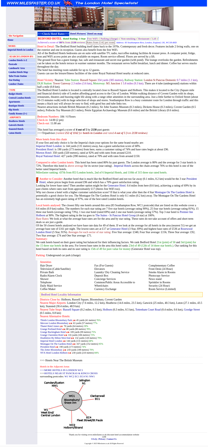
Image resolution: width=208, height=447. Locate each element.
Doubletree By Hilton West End (55, 338)
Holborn (107, 309)
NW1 (92, 376)
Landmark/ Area (17, 68)
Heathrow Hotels (17, 121)
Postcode (13, 64)
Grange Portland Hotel (51, 329)
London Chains (16, 84)
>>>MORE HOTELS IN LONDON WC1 (61, 370)
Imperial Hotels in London (20, 50)
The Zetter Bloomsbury (51, 349)
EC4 (82, 376)
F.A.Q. (94, 439)
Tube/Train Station (18, 76)
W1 (66, 376)
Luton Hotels (15, 133)
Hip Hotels (14, 109)
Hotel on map (94, 33)
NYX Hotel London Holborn (54, 352)
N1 (86, 376)
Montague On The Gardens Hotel (173, 192)
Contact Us (112, 439)
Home (10, 40)
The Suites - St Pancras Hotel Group (115, 215)
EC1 (77, 376)
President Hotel (44, 149)
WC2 (71, 376)
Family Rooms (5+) (18, 113)
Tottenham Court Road (148, 309)
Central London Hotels (20, 98)
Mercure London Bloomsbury (54, 323)
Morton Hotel (43, 152)
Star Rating (14, 80)
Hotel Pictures (78, 33)
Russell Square (71, 309)
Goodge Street (192, 309)
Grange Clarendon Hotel (52, 335)
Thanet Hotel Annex (50, 326)
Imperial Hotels (122, 165)
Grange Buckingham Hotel (53, 332)
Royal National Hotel (48, 156)
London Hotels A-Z (18, 60)
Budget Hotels (15, 94)
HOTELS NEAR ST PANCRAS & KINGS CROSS (71, 373)
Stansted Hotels (16, 129)
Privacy (102, 439)
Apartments (14, 102)
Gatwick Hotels (16, 125)
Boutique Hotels (16, 105)
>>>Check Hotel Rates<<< (53, 33)
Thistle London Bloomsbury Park (56, 320)
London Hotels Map (18, 72)
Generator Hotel (117, 185)
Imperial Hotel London (49, 146)
